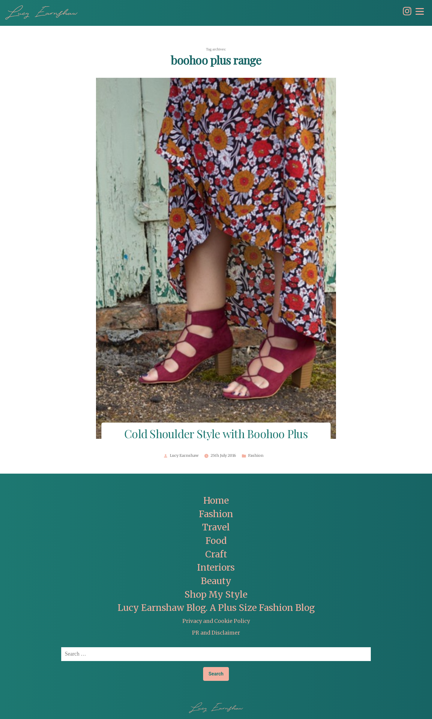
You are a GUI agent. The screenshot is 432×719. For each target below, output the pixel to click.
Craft (216, 554)
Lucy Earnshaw (184, 455)
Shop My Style (216, 594)
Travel (216, 527)
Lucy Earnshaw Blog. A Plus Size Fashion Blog (216, 607)
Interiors (216, 567)
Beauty (216, 581)
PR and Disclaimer (216, 633)
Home (216, 500)
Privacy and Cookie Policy (216, 621)
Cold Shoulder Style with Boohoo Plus (216, 435)
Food (216, 540)
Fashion (255, 455)
